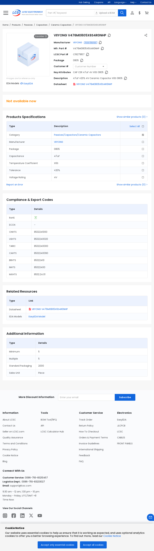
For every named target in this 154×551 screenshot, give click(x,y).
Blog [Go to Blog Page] (5, 461)
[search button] (122, 12)
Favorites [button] (41, 36)
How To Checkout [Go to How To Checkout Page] (89, 431)
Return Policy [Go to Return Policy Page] (86, 425)
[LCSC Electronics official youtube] (39, 516)
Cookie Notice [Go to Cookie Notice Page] (10, 455)
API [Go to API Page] (42, 425)
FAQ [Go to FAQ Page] (81, 461)
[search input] (82, 12)
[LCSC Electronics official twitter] (31, 516)
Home (5, 24)
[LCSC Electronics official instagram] (5, 516)
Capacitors (41, 24)
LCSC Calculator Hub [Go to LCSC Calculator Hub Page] (52, 431)
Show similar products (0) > (132, 116)
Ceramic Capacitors (61, 24)
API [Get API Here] (109, 2)
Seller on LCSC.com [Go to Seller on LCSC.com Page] (13, 431)
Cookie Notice (112, 536)
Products (16, 24)
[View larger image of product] (28, 54)
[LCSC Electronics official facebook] (13, 516)
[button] (120, 2)
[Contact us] (150, 518)
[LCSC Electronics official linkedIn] (22, 516)
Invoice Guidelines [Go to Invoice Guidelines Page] (89, 443)
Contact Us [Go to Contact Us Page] (9, 425)
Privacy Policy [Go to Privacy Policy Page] (10, 449)
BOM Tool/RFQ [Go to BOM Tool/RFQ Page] (49, 419)
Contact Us (145, 2)
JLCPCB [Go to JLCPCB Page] (121, 425)
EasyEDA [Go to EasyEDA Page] (121, 419)
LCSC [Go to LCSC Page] (120, 431)
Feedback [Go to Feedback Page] (84, 455)
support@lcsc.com (20, 485)
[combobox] (90, 66)
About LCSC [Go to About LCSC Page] (9, 419)
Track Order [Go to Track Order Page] (85, 419)
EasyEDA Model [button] (37, 316)
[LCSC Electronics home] (27, 13)
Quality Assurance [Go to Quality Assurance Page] (13, 437)
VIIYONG (78, 42)
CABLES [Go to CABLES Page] (121, 437)
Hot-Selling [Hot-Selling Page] (84, 2)
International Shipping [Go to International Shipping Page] (91, 449)
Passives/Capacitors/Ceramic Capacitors (77, 134)
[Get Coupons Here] (98, 2)
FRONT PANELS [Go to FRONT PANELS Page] (125, 443)
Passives (28, 24)
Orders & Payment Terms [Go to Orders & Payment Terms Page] (93, 437)
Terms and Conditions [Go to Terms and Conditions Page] (15, 443)
